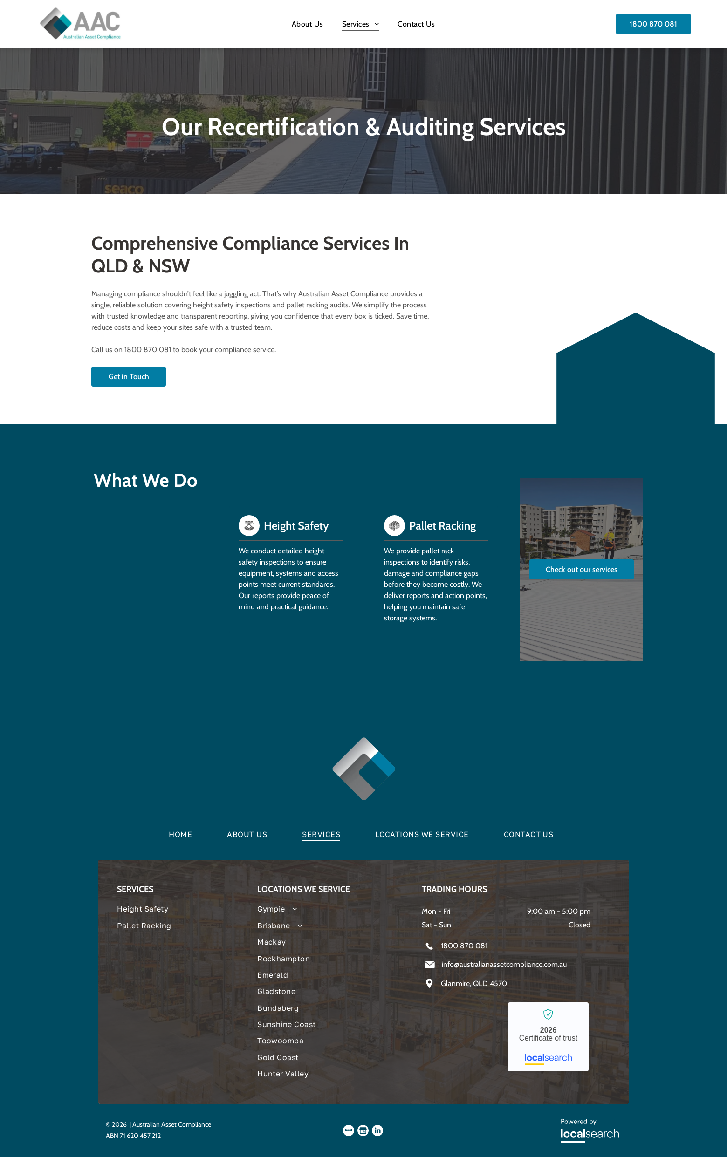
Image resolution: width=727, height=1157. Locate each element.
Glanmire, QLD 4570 (474, 983)
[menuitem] (307, 23)
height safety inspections (232, 304)
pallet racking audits (318, 304)
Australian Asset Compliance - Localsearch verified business (548, 1036)
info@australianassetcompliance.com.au (504, 964)
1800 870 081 (147, 349)
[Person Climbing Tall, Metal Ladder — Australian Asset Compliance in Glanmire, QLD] (145, 586)
